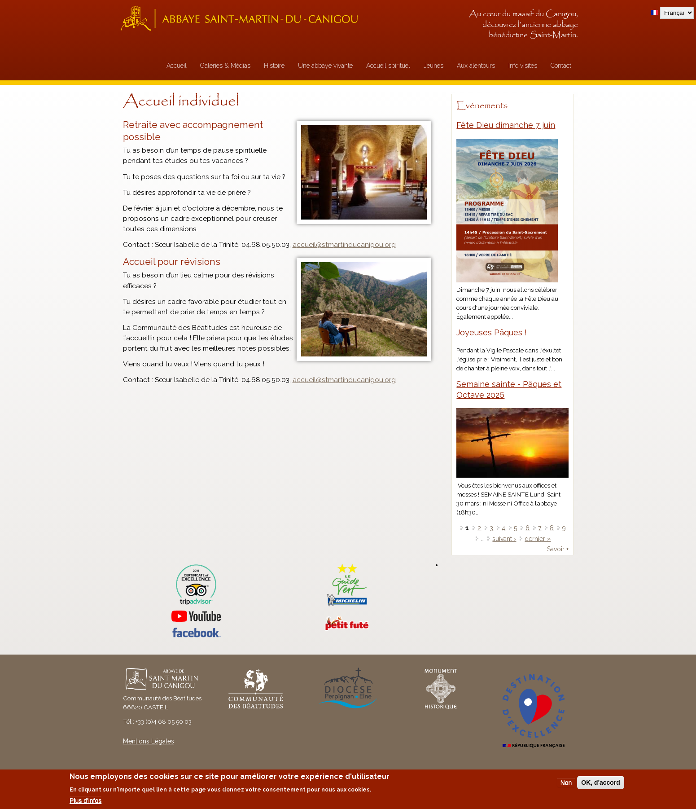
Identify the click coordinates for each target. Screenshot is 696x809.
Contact (561, 65)
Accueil (176, 65)
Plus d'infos (85, 800)
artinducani (352, 245)
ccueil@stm (315, 245)
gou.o (379, 245)
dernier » (538, 538)
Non (566, 782)
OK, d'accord (600, 782)
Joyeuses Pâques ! (491, 332)
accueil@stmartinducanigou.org (344, 380)
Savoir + (558, 549)
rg (392, 245)
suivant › (504, 538)
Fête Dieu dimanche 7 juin (505, 125)
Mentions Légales (148, 741)
